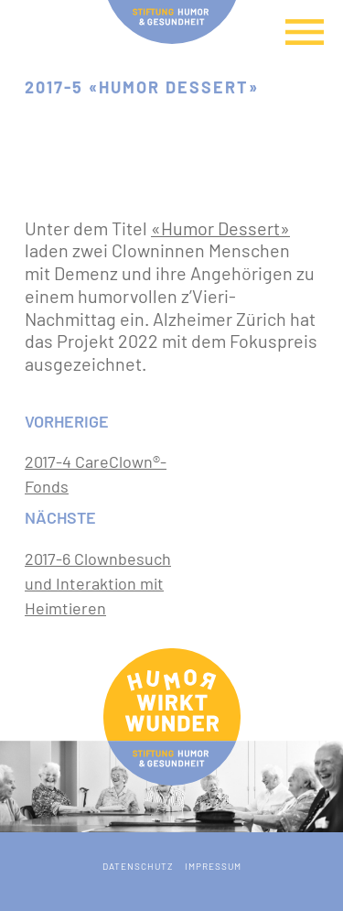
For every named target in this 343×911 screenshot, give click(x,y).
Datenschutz (137, 866)
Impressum (213, 866)
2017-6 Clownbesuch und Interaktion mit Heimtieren (98, 583)
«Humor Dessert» (220, 228)
